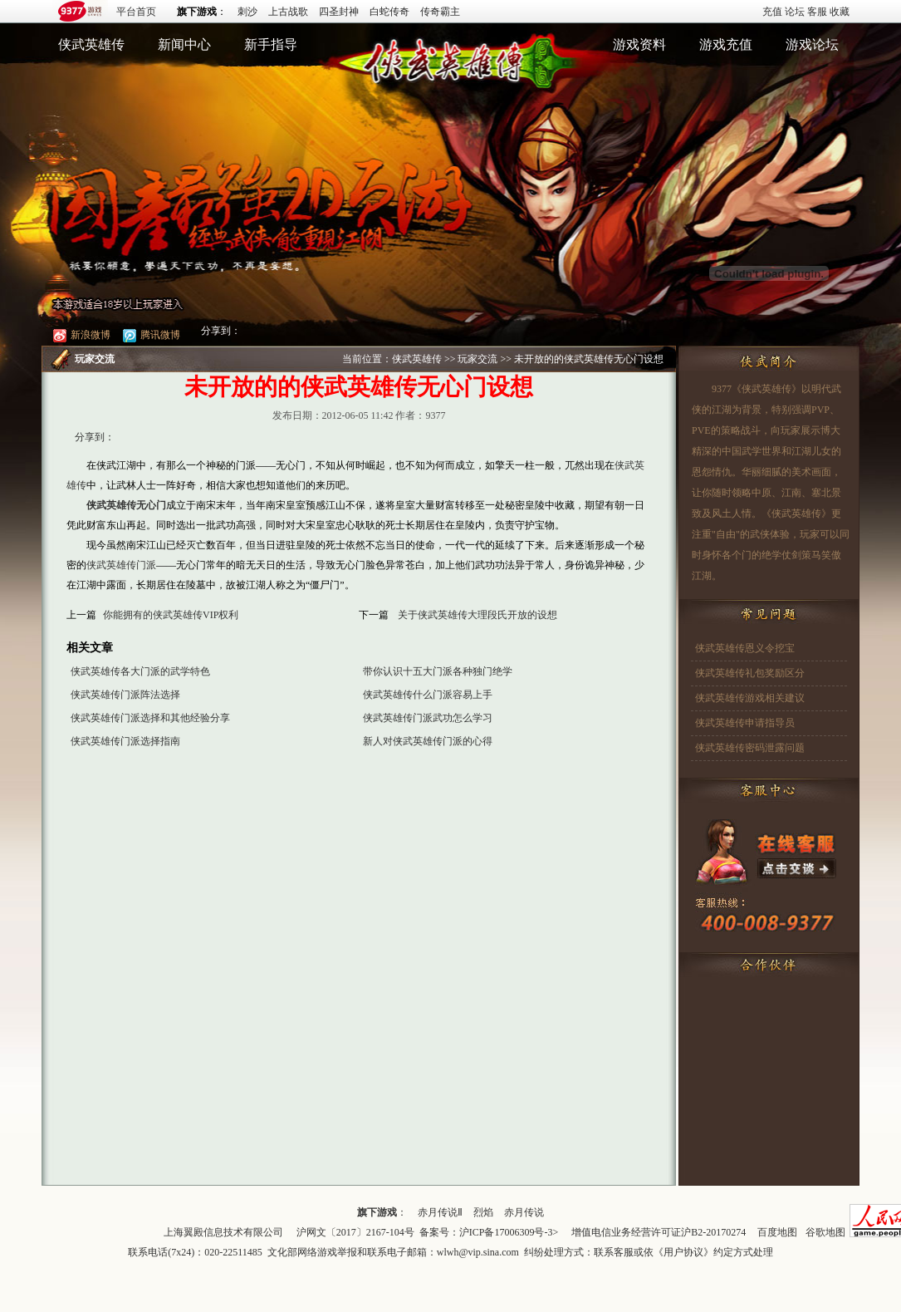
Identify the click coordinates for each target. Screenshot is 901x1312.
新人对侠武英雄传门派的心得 (427, 741)
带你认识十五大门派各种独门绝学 (437, 671)
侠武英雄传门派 (121, 565)
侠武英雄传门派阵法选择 (125, 694)
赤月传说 (524, 1212)
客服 (817, 11)
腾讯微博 (151, 335)
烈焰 (483, 1212)
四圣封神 (339, 11)
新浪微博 (81, 335)
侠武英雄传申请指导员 (745, 723)
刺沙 (247, 11)
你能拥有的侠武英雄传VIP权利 (170, 615)
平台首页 (136, 11)
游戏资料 (639, 44)
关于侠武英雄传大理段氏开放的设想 (477, 615)
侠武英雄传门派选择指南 (125, 741)
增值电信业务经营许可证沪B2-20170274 (658, 1232)
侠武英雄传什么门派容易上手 (427, 694)
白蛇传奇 (389, 11)
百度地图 (777, 1232)
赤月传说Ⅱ (440, 1212)
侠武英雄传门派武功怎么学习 (427, 718)
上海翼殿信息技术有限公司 (223, 1232)
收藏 (840, 11)
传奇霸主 (440, 11)
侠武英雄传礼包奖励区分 (750, 673)
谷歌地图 (825, 1232)
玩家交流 (477, 359)
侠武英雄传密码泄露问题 (750, 748)
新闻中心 (184, 44)
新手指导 (270, 44)
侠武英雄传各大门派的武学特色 (140, 671)
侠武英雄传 (91, 44)
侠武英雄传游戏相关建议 (750, 698)
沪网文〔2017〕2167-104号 (355, 1232)
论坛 (795, 11)
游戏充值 (725, 44)
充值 (772, 11)
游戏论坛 (812, 44)
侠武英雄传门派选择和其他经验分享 (150, 718)
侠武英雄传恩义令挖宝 (745, 648)
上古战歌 (288, 11)
